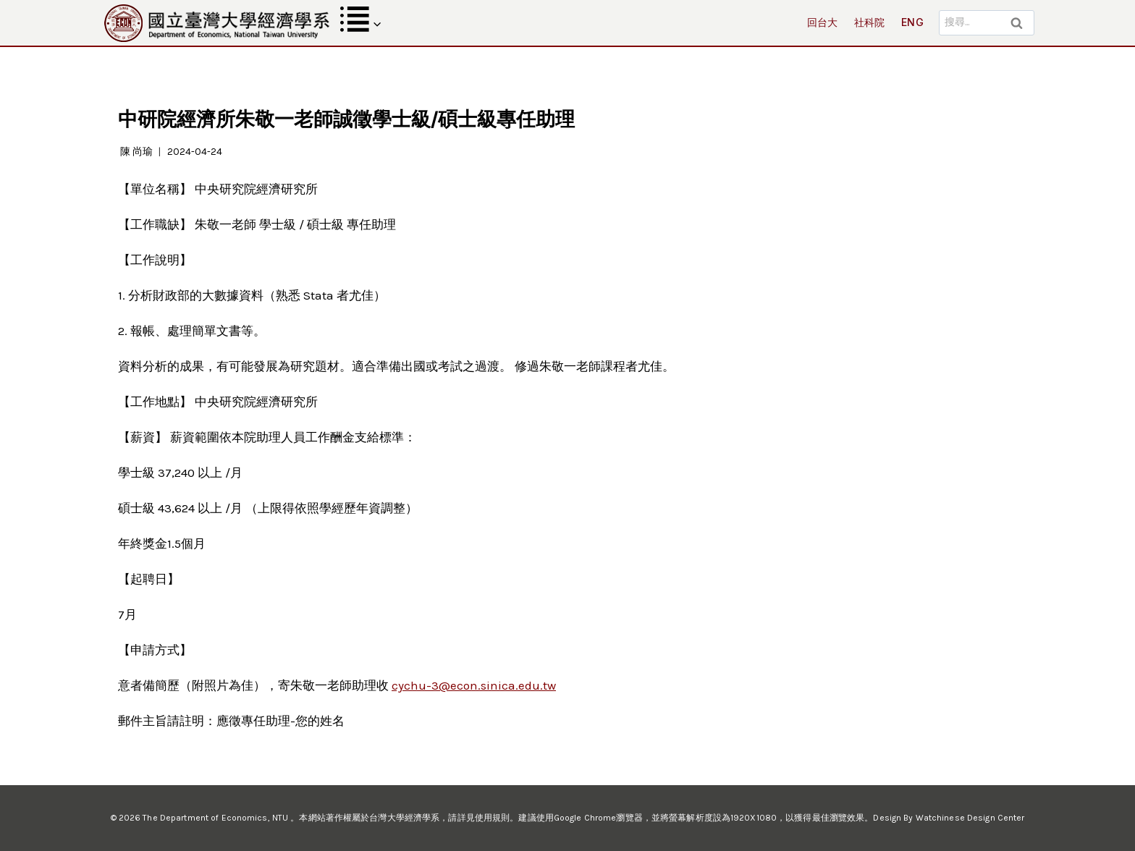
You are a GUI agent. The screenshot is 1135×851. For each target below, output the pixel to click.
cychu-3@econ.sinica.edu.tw (474, 685)
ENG (912, 22)
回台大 (822, 22)
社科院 (869, 22)
